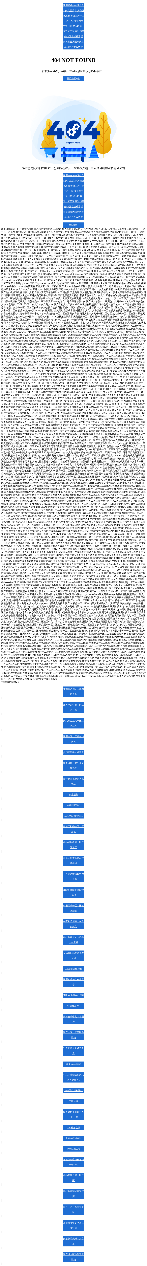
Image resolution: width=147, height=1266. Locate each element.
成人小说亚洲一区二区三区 (73, 707)
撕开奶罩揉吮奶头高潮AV (73, 781)
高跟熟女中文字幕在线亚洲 (73, 1225)
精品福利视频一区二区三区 (73, 845)
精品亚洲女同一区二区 (73, 1178)
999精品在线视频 (73, 969)
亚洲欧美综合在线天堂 (73, 982)
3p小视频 (73, 794)
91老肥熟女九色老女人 (73, 1051)
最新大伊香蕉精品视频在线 (73, 861)
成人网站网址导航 (73, 816)
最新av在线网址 (73, 1138)
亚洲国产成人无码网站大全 (73, 691)
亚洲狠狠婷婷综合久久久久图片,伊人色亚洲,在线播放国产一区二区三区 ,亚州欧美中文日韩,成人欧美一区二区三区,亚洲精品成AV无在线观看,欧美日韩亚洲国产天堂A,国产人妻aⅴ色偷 (73, 26)
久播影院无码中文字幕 (73, 1241)
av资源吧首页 (73, 805)
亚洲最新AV (73, 1006)
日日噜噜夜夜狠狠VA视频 (73, 892)
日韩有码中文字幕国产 (73, 1019)
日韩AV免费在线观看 (73, 995)
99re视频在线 (73, 1127)
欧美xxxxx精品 (73, 1064)
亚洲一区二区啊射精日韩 (73, 739)
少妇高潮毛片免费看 (73, 752)
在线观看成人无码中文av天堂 (73, 940)
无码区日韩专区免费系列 (73, 955)
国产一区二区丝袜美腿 (73, 1209)
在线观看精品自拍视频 (73, 1194)
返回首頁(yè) (73, 78)
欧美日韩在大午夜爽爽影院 (73, 765)
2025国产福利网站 (73, 1090)
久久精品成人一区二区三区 (73, 723)
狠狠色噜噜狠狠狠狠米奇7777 (73, 1162)
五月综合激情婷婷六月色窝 (73, 876)
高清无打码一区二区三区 (73, 829)
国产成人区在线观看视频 (73, 1257)
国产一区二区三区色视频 (73, 1035)
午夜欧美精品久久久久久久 (73, 924)
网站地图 (73, 225)
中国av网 (73, 1101)
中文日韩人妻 (73, 1149)
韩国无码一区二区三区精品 (73, 908)
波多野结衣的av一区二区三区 (73, 1114)
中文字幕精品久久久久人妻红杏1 (73, 1077)
